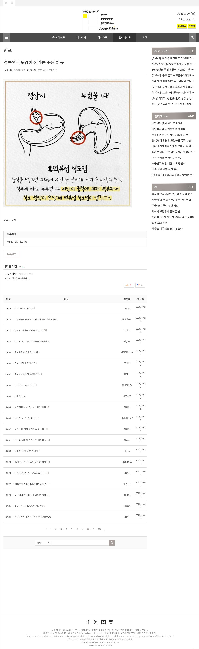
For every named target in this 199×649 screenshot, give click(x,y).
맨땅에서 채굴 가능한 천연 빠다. (169, 129)
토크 (144, 37)
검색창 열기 (192, 37)
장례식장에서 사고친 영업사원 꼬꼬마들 (173, 217)
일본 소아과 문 (159, 222)
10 (99, 529)
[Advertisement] (72, 577)
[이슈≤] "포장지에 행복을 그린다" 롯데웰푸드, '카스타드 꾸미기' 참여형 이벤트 (174, 92)
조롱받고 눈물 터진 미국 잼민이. (169, 163)
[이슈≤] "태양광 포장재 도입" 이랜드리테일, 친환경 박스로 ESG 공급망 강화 (174, 58)
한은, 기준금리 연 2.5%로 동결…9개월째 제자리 (174, 104)
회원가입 (182, 26)
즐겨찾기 (12, 3)
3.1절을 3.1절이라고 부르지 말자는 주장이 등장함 (174, 175)
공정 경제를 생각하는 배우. (166, 157)
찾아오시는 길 (71, 642)
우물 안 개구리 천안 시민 (165, 205)
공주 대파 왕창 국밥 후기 (165, 169)
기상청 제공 (187, 20)
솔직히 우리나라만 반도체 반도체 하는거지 (174, 194)
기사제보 (155, 642)
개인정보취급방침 (87, 642)
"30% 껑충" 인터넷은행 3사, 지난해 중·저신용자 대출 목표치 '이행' (174, 64)
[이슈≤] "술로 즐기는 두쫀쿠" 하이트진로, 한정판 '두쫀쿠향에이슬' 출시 (174, 75)
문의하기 (166, 642)
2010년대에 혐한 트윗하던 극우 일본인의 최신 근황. (174, 140)
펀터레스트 (125, 37)
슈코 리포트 (58, 37)
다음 (104, 529)
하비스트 (102, 37)
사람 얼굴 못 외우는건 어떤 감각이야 (171, 200)
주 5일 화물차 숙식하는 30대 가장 (170, 134)
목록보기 (11, 254)
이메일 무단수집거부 (139, 642)
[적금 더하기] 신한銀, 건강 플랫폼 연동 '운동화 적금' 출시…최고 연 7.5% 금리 (174, 98)
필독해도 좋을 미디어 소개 (39, 642)
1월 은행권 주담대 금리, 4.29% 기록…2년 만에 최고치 (174, 69)
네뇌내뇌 (81, 37)
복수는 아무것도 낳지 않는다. (167, 228)
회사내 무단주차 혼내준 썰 (166, 211)
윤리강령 (58, 642)
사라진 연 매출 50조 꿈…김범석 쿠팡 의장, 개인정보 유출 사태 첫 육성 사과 (174, 81)
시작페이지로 (6, 3)
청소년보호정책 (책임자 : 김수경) (113, 642)
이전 (46, 529)
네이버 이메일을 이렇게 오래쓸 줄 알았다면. (174, 146)
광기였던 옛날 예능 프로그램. (167, 123)
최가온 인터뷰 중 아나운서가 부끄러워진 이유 (174, 152)
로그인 (192, 26)
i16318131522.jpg (17, 241)
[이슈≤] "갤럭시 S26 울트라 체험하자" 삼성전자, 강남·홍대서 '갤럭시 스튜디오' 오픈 (174, 87)
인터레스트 (161, 116)
